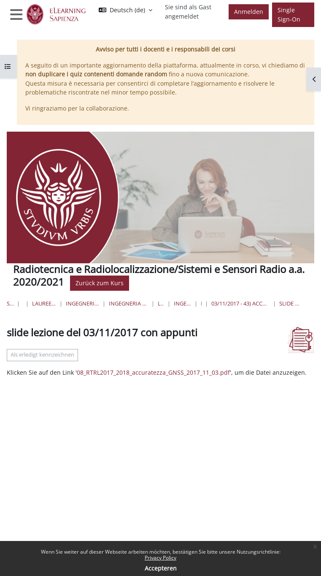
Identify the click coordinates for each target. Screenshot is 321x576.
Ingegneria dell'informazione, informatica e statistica (82, 303)
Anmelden (248, 12)
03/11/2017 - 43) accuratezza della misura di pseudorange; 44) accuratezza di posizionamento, (240, 303)
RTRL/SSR (201, 303)
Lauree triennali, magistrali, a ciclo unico (44, 303)
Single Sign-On (289, 14)
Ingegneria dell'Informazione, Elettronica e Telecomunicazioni (128, 303)
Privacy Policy (160, 557)
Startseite (10, 303)
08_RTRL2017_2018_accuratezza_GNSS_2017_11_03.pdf (153, 372)
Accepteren (161, 568)
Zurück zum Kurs (100, 283)
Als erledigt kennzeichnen (42, 354)
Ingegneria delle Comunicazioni (182, 303)
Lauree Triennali (161, 303)
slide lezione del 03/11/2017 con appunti (290, 303)
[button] (125, 10)
